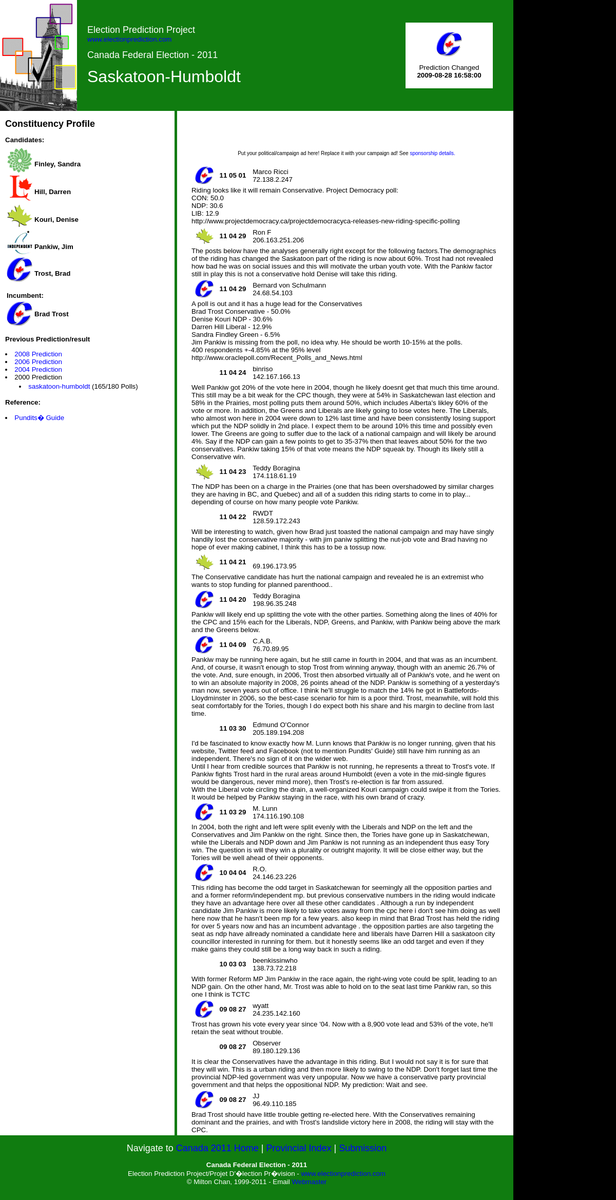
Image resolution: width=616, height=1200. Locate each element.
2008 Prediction (38, 354)
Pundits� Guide (39, 418)
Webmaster (309, 1182)
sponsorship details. (432, 153)
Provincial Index (299, 1148)
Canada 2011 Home (217, 1148)
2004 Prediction (38, 369)
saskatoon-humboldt (59, 386)
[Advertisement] (346, 134)
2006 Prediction (38, 362)
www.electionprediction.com (129, 39)
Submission (363, 1148)
